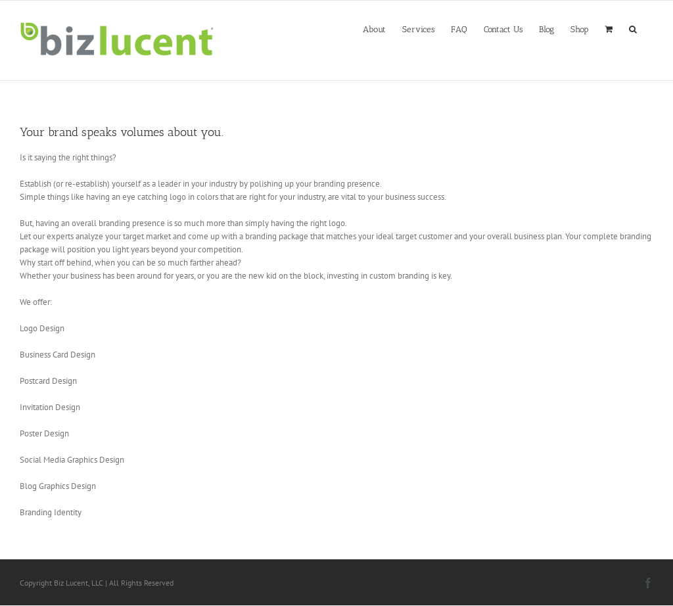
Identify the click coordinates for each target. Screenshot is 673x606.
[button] (633, 28)
